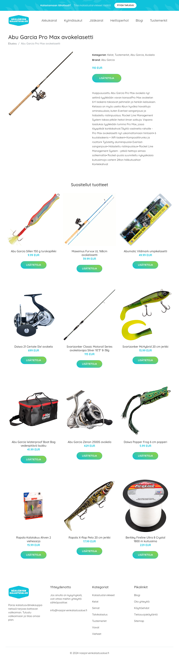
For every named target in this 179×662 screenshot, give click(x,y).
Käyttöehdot (141, 611)
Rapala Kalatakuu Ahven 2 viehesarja (33, 542)
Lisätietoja (106, 81)
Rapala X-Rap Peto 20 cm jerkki (89, 540)
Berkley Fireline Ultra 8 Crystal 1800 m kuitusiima (145, 542)
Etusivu (12, 46)
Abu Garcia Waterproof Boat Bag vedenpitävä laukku (33, 447)
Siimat (96, 611)
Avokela (150, 57)
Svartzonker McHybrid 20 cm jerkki (145, 349)
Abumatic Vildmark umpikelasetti (145, 254)
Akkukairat (49, 22)
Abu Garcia (137, 57)
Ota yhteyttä (141, 604)
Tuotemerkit (158, 22)
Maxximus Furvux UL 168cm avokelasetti (89, 256)
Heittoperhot (119, 22)
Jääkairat (96, 22)
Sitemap (139, 624)
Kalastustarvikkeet (103, 598)
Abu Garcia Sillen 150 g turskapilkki (33, 254)
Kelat (110, 57)
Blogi (139, 22)
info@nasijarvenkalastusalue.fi (68, 613)
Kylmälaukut (73, 22)
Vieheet (96, 636)
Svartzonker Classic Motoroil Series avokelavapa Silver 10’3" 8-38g (89, 351)
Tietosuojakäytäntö (146, 617)
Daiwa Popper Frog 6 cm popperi (145, 445)
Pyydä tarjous (125, 5)
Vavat (95, 630)
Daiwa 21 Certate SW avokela (33, 349)
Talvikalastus (100, 617)
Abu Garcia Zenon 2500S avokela (89, 445)
